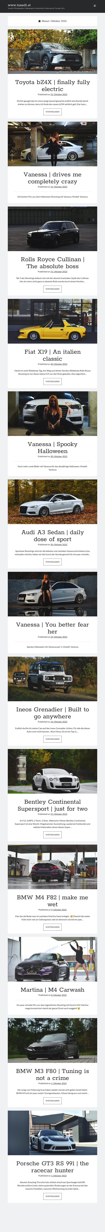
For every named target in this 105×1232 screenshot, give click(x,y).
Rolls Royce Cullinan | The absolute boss (52, 229)
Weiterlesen (54, 112)
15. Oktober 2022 (59, 814)
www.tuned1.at (19, 5)
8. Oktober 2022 (59, 995)
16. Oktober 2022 (59, 721)
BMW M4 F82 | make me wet (52, 867)
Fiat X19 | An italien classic (52, 321)
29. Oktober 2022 (59, 637)
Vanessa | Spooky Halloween (52, 413)
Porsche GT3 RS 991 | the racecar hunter (52, 1133)
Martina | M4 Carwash (52, 959)
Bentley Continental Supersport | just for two (52, 771)
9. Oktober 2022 (59, 909)
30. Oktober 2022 (59, 364)
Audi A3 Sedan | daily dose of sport (52, 501)
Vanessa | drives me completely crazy (52, 144)
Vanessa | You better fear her (52, 594)
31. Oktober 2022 (59, 94)
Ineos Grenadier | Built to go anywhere (52, 679)
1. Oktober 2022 (59, 1083)
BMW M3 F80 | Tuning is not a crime (52, 1040)
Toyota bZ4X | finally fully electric (52, 51)
